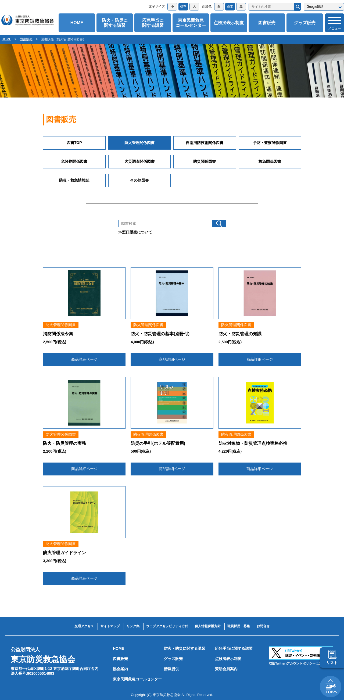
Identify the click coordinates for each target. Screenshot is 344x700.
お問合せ (263, 626)
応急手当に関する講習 (153, 23)
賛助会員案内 (226, 669)
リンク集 (133, 626)
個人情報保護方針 (208, 626)
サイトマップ (110, 626)
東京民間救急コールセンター (191, 23)
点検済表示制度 (229, 22)
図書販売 (266, 22)
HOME (76, 22)
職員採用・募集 (238, 626)
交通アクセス (84, 626)
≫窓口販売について (135, 232)
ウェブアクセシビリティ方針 (167, 626)
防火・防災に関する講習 (115, 23)
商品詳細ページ (84, 359)
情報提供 (171, 669)
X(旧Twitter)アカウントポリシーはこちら (298, 663)
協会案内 (120, 669)
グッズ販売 (305, 22)
